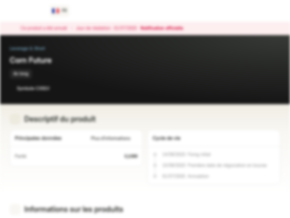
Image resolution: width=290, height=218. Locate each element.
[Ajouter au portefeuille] (274, 88)
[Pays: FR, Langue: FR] (59, 11)
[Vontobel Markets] (26, 11)
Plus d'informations (114, 138)
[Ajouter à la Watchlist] (262, 88)
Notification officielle (164, 28)
